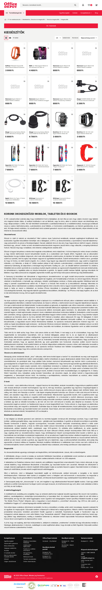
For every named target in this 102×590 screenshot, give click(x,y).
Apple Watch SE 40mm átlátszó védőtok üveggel (61, 67)
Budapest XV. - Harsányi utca (47, 556)
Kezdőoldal (5, 19)
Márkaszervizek (28, 557)
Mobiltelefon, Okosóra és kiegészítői (34, 19)
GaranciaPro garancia (11, 543)
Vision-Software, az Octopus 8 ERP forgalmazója (39, 578)
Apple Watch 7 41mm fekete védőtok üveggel (13, 100)
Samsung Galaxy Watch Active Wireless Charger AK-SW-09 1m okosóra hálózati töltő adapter (15, 134)
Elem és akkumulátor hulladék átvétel (10, 556)
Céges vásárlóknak (10, 561)
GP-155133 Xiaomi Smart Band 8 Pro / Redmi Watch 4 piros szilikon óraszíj (86, 166)
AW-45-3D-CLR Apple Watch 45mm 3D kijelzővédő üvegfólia (85, 133)
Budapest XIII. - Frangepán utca (47, 553)
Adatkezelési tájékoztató (27, 545)
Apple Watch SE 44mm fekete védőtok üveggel (85, 67)
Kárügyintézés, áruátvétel (27, 553)
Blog (96, 13)
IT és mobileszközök (14, 19)
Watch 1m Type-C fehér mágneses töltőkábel (15, 199)
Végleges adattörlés (10, 548)
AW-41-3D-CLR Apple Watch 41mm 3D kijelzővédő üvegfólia (61, 133)
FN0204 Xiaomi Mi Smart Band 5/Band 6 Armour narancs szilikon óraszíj (14, 67)
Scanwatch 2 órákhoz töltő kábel (36, 199)
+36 (87, 552)
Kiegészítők (64, 19)
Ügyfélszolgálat (64, 13)
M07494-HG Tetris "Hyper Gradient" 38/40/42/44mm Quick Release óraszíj (62, 167)
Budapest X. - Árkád (87, 541)
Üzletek (74, 13)
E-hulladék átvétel (9, 553)
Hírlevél (6, 559)
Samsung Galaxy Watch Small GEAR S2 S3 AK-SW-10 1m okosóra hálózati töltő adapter (39, 134)
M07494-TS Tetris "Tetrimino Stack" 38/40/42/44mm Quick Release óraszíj (14, 167)
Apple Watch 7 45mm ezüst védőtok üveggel (39, 99)
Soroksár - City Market (49, 541)
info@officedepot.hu (87, 558)
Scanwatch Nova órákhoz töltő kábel (61, 199)
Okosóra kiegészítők (53, 19)
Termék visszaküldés (29, 559)
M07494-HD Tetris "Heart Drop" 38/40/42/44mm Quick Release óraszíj (39, 166)
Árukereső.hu (20, 587)
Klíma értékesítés (9, 546)
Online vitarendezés (29, 561)
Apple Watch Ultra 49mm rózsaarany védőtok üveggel (62, 100)
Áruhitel (6, 550)
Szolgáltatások (85, 13)
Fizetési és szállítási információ (29, 549)
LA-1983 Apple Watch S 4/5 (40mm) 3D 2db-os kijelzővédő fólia (38, 67)
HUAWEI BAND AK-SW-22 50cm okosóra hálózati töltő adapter (86, 100)
